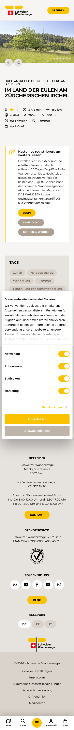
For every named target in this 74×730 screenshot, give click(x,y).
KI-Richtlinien (37, 696)
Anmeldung (31, 222)
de (24, 624)
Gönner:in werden (36, 231)
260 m (30, 115)
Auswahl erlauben (37, 430)
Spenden (58, 10)
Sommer (41, 120)
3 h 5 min (32, 109)
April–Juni (14, 126)
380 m (49, 115)
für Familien (16, 120)
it (50, 624)
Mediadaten (37, 703)
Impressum (37, 677)
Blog (37, 600)
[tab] (51, 59)
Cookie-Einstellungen (37, 671)
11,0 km (54, 109)
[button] (37, 42)
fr (38, 624)
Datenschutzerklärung (37, 690)
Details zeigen (52, 407)
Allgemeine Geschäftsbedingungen (37, 684)
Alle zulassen (37, 419)
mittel (12, 115)
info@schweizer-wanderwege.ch (37, 482)
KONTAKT (37, 515)
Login (27, 212)
